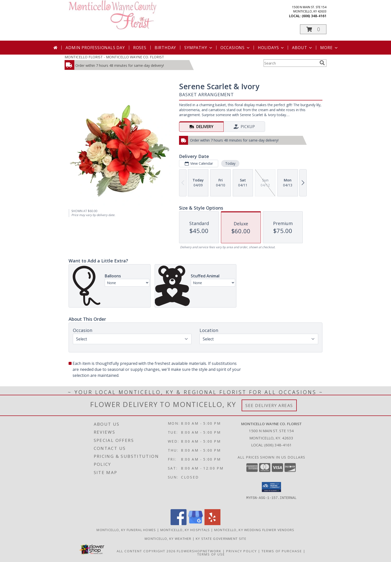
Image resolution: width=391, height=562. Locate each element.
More (329, 47)
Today (230, 163)
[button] (313, 29)
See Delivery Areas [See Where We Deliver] (269, 405)
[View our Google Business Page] (195, 523)
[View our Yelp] (212, 523)
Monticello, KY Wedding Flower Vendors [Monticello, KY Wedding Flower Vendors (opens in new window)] (254, 530)
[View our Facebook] (179, 523)
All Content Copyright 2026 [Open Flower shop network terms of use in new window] (146, 551)
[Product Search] (290, 63)
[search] (322, 63)
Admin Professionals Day (95, 47)
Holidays (271, 47)
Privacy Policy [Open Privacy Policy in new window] (241, 551)
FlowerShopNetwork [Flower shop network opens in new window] (199, 551)
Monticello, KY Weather (168, 538)
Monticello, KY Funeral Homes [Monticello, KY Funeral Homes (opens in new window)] (126, 530)
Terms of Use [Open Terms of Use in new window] (211, 554)
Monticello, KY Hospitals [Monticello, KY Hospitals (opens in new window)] (185, 530)
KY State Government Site (221, 538)
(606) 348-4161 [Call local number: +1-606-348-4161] (314, 15)
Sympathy (198, 47)
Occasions (235, 47)
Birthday (165, 47)
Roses (139, 47)
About (302, 47)
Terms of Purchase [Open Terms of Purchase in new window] (282, 551)
